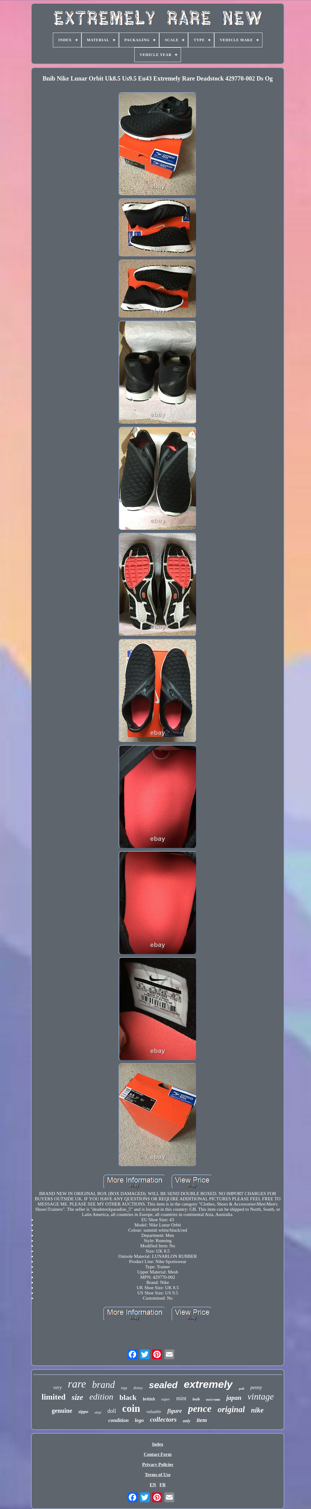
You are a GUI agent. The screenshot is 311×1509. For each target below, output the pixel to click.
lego (139, 1420)
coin (131, 1408)
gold (241, 1388)
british (149, 1398)
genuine (62, 1410)
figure (174, 1411)
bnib (196, 1399)
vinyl (97, 1412)
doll (111, 1411)
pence (199, 1408)
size (77, 1397)
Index (157, 1444)
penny (256, 1387)
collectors (163, 1419)
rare (77, 1384)
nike (257, 1410)
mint (181, 1398)
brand (103, 1384)
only (187, 1421)
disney (138, 1388)
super (165, 1399)
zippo (83, 1411)
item (202, 1420)
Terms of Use (158, 1474)
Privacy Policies (157, 1464)
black (127, 1397)
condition (118, 1420)
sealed (163, 1385)
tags (124, 1388)
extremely (208, 1384)
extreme (213, 1400)
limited (53, 1396)
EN (153, 1484)
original (231, 1409)
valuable (153, 1411)
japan (233, 1397)
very (57, 1387)
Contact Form (157, 1454)
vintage (260, 1396)
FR (162, 1484)
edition (101, 1396)
